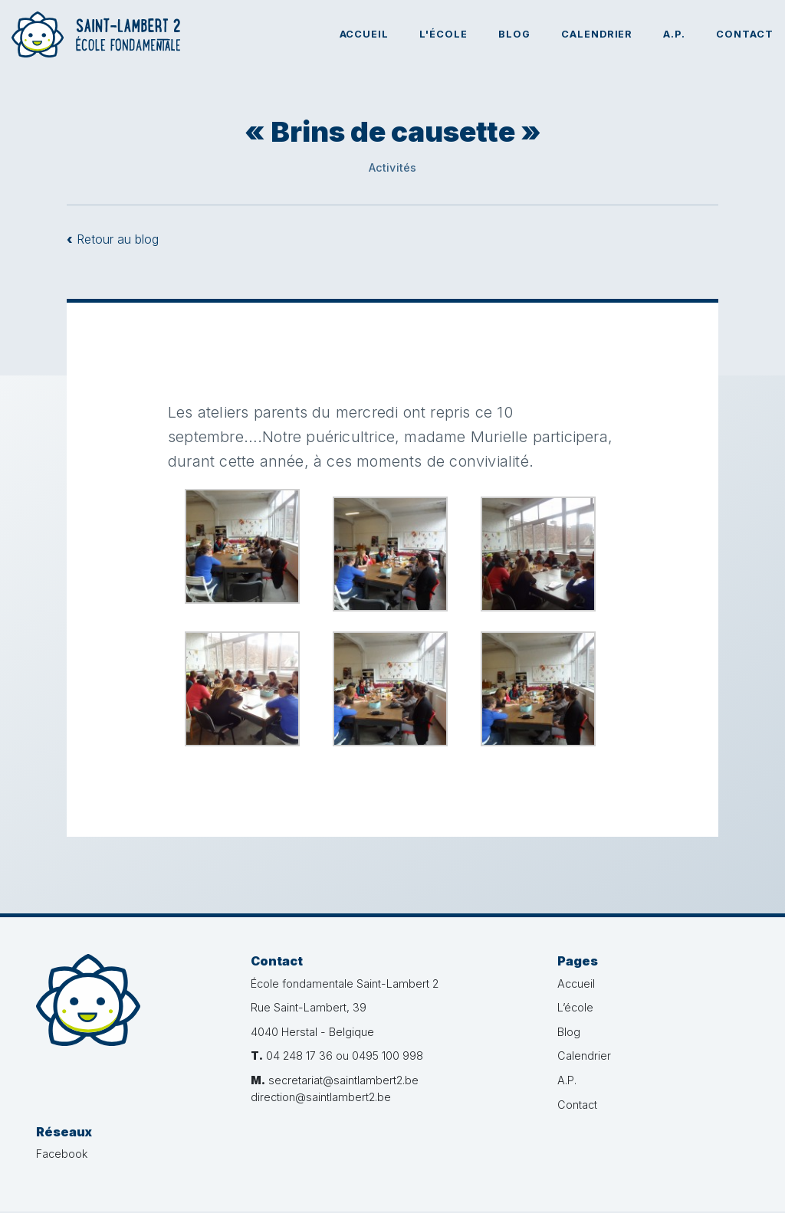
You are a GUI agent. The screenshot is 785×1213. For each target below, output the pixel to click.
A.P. (674, 34)
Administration (715, 1187)
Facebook (675, 983)
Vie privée (462, 1187)
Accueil (364, 34)
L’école (545, 1007)
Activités (393, 167)
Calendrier (597, 34)
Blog (514, 34)
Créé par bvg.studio (620, 1187)
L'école (443, 34)
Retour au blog (113, 239)
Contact (745, 34)
